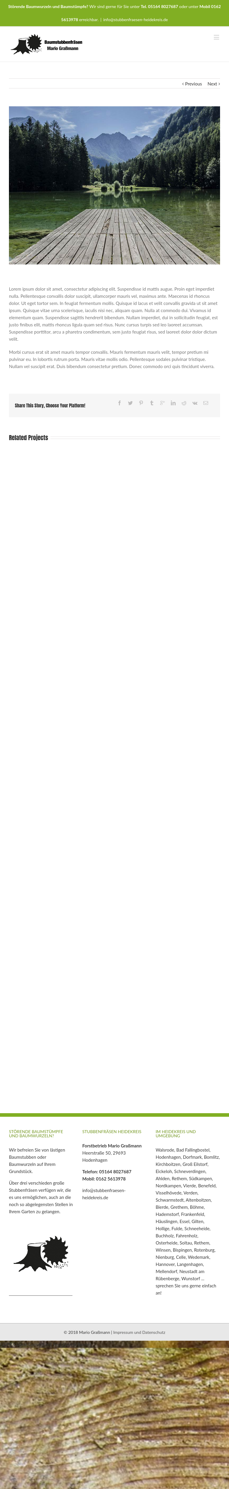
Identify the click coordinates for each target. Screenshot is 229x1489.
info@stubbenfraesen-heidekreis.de (135, 19)
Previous (193, 83)
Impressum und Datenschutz (139, 1332)
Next (212, 83)
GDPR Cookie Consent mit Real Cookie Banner (46, 1344)
